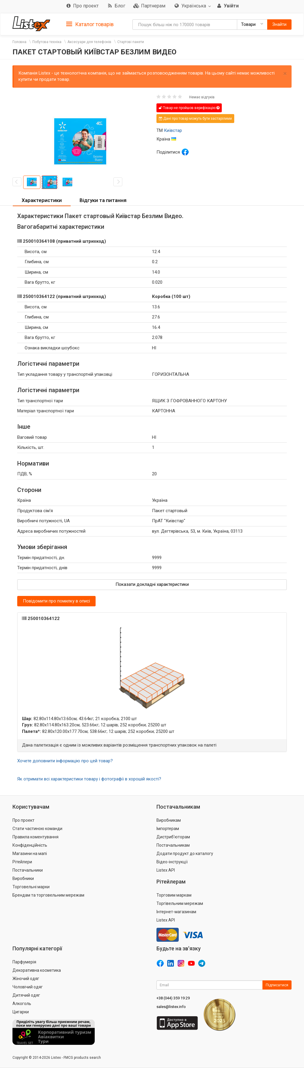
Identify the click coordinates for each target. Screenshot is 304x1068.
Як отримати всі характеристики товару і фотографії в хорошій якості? (89, 779)
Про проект (23, 820)
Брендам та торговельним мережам (48, 895)
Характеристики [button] (42, 200)
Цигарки (20, 1011)
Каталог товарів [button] (90, 24)
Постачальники (27, 870)
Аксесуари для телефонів (89, 42)
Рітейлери (22, 861)
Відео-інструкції (172, 861)
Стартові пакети (130, 42)
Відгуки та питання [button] (103, 200)
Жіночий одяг (25, 978)
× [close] (285, 73)
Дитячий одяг (26, 995)
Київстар (173, 130)
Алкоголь (21, 1003)
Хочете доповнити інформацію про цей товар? (65, 760)
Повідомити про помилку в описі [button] (56, 601)
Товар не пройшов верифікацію (189, 108)
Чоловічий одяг (27, 987)
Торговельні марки (31, 886)
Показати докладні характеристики (152, 584)
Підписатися (277, 985)
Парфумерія (24, 962)
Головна (19, 42)
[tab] (90, 24)
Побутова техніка (46, 42)
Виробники (23, 878)
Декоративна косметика (36, 970)
